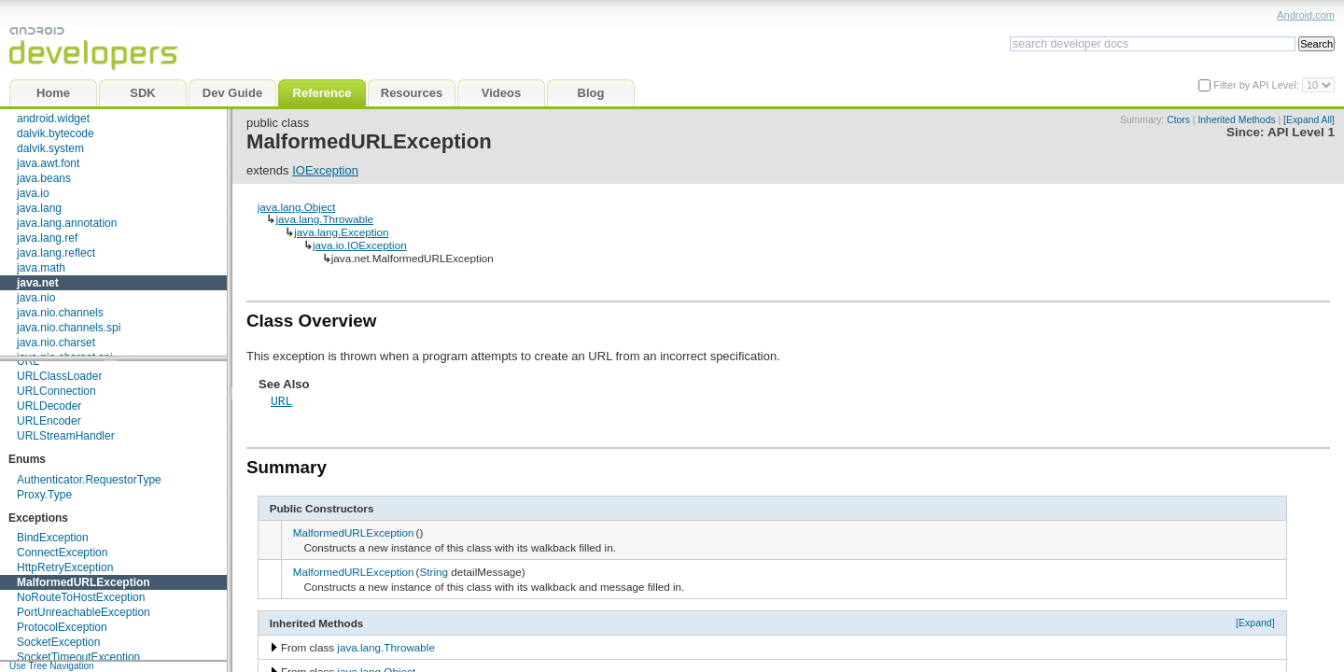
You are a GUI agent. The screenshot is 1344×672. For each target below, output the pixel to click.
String (434, 572)
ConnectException (62, 552)
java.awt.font (48, 163)
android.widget (53, 118)
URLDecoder (49, 406)
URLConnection (56, 391)
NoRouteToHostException (81, 597)
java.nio (36, 297)
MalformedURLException (83, 582)
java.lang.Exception (341, 232)
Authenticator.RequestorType (89, 479)
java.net (38, 282)
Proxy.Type (44, 494)
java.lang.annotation (67, 223)
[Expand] (1255, 622)
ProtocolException (62, 627)
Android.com (1306, 15)
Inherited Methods (1236, 120)
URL (28, 361)
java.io (33, 193)
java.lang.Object (297, 207)
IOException (325, 170)
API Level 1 (1301, 132)
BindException (53, 537)
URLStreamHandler (66, 435)
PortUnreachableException (83, 612)
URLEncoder (49, 420)
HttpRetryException (65, 567)
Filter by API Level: (1257, 85)
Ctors (1178, 120)
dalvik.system (50, 148)
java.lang (39, 208)
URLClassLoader (59, 376)
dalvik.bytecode (55, 133)
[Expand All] (1309, 120)
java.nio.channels (60, 312)
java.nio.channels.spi (68, 327)
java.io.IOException (360, 245)
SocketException (58, 642)
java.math (41, 267)
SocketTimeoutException (78, 657)
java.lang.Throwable (324, 219)
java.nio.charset (56, 342)
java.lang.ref (47, 238)
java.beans (44, 178)
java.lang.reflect (56, 252)
